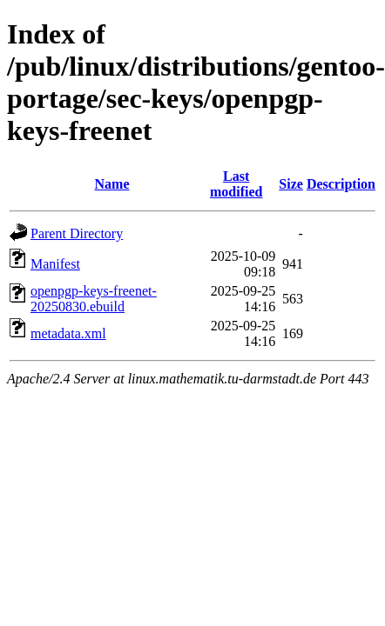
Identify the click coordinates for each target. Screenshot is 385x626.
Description (341, 183)
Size (291, 183)
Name (112, 183)
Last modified (236, 184)
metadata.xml (68, 333)
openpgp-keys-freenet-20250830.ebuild (93, 298)
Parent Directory (76, 233)
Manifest (55, 263)
